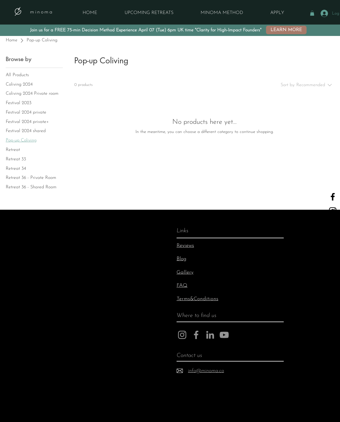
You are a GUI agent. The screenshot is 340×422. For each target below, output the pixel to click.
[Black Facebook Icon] (333, 197)
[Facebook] (196, 334)
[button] (312, 13)
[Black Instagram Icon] (333, 211)
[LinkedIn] (210, 334)
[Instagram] (182, 334)
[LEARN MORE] (286, 30)
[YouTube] (333, 225)
